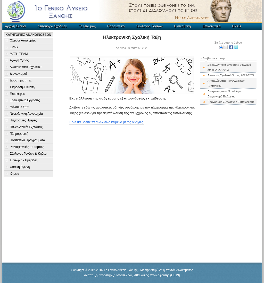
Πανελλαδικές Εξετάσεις (26, 127)
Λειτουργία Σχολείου (52, 26)
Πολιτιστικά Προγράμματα (27, 140)
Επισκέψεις (17, 94)
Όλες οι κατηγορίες (23, 40)
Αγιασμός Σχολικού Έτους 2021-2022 (231, 75)
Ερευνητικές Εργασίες (25, 100)
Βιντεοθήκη (182, 26)
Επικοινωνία (211, 26)
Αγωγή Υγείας (19, 60)
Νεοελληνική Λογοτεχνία (26, 113)
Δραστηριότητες (20, 80)
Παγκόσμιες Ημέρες (23, 120)
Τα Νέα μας (87, 26)
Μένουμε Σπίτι (19, 107)
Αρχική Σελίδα (15, 26)
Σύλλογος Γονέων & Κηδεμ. (28, 153)
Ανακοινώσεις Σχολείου (26, 67)
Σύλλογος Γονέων (149, 26)
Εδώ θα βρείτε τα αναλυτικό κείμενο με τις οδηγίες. (106, 122)
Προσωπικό (116, 26)
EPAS (236, 26)
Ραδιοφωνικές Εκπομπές (27, 147)
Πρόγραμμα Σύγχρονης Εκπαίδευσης (231, 101)
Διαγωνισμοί (18, 74)
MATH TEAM (19, 54)
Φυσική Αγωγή (20, 167)
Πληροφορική (19, 134)
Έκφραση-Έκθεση (22, 87)
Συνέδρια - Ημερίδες (23, 160)
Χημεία (14, 174)
